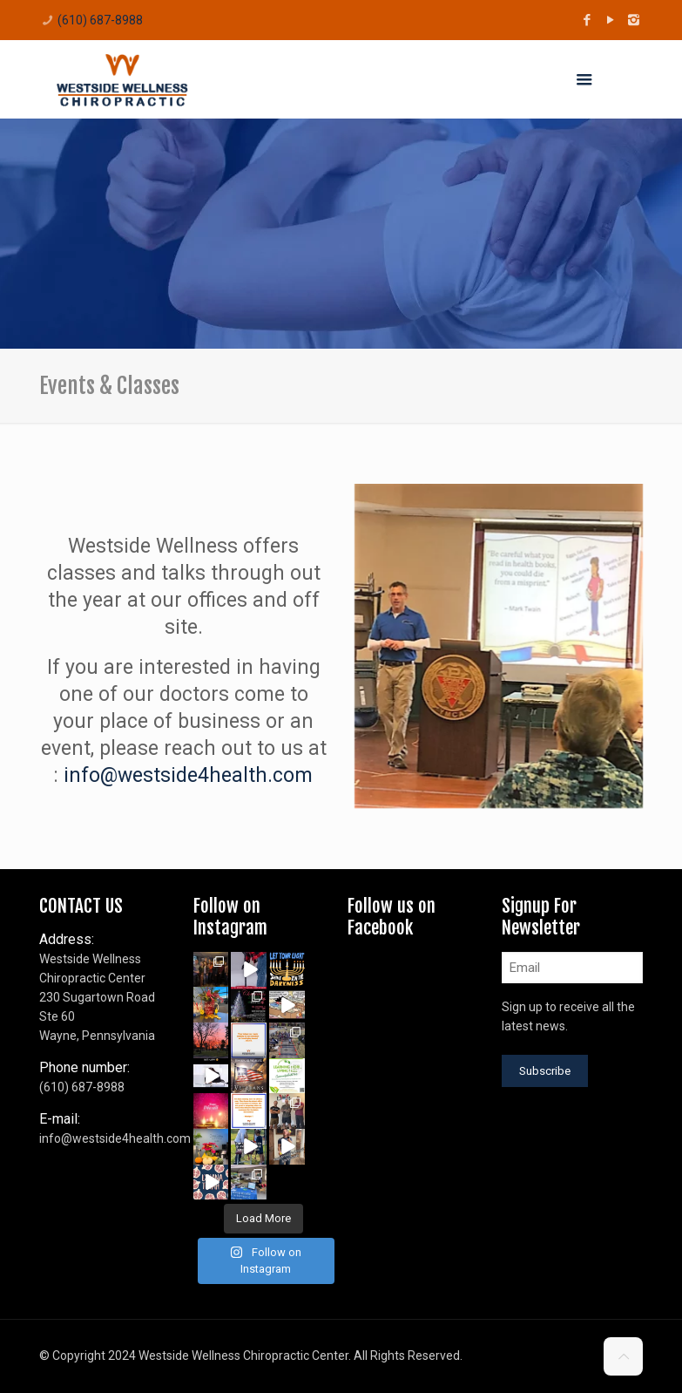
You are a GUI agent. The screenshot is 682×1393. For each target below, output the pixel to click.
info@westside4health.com (188, 775)
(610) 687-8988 (100, 20)
